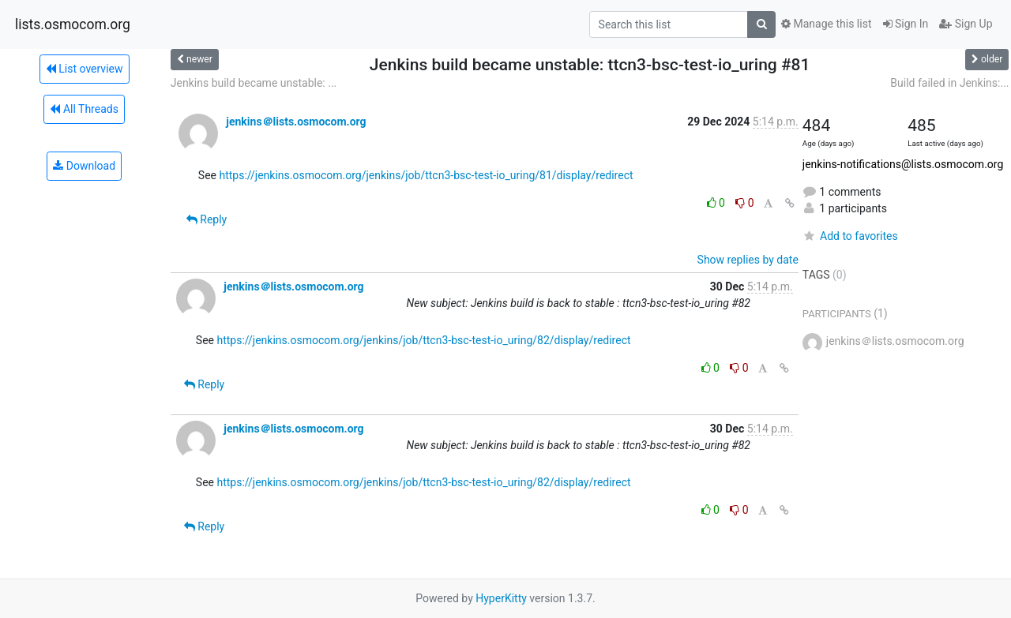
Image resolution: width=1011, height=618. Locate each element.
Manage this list (826, 23)
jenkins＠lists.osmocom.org (296, 121)
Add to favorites (850, 236)
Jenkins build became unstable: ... (253, 83)
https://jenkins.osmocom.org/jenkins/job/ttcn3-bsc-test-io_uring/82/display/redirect (423, 340)
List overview (84, 68)
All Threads (84, 109)
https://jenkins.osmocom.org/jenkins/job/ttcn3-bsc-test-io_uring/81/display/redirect (426, 175)
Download (84, 165)
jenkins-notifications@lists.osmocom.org (902, 164)
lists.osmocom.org (72, 24)
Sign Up (965, 23)
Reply (206, 219)
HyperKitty (501, 598)
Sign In (906, 23)
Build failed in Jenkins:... (949, 83)
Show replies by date (748, 259)
